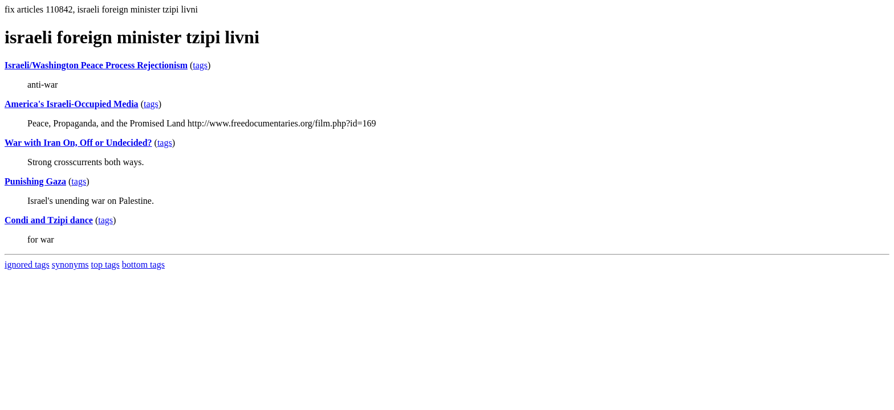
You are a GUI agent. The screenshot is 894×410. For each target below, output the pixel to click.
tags (200, 65)
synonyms (70, 264)
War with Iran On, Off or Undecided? (78, 142)
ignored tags (27, 264)
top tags (105, 264)
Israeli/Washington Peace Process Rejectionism (96, 65)
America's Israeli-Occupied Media (72, 104)
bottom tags (143, 264)
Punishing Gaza (35, 181)
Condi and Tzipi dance (49, 220)
